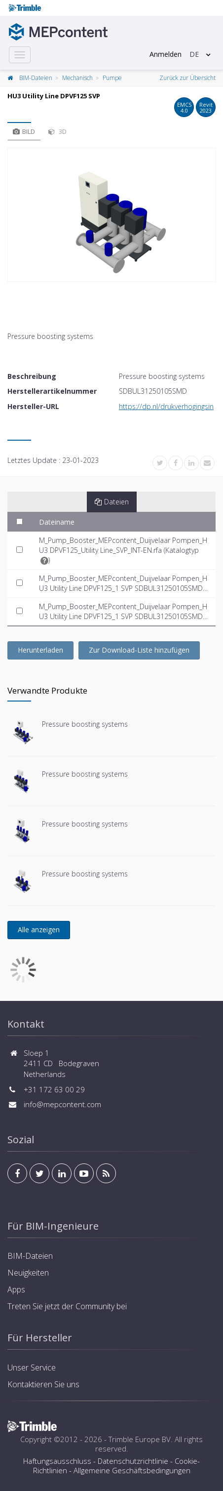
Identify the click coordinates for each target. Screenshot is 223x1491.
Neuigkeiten (28, 1272)
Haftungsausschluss (57, 1461)
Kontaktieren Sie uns (43, 1384)
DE (194, 54)
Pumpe (112, 78)
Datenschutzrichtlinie (133, 1461)
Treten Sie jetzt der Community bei (67, 1306)
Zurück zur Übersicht (187, 78)
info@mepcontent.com (62, 1104)
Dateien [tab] (112, 501)
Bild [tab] (24, 131)
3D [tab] (57, 131)
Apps (16, 1289)
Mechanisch (77, 78)
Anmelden (165, 54)
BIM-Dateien (35, 78)
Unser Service (31, 1367)
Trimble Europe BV (140, 1439)
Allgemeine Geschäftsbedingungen (132, 1470)
